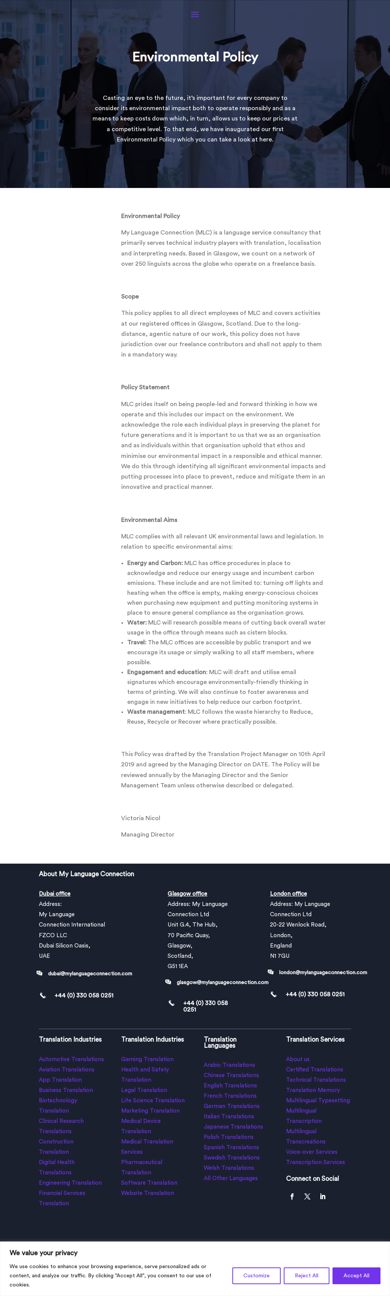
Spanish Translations (231, 1147)
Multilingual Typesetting (318, 1100)
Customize (256, 1275)
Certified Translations (314, 1070)
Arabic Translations (229, 1065)
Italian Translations (229, 1116)
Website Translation (147, 1193)
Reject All (306, 1275)
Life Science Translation (153, 1100)
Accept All (356, 1275)
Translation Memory (313, 1090)
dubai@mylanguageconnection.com (90, 973)
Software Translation (149, 1183)
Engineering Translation (70, 1183)
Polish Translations (229, 1137)
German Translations (232, 1106)
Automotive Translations (71, 1059)
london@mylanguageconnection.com (323, 972)
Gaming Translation (147, 1059)
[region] (195, 1268)
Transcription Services (315, 1162)
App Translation (60, 1080)
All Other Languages (231, 1178)
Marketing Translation (150, 1111)
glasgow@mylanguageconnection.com (223, 982)
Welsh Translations (229, 1168)
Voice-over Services (311, 1152)
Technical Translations (316, 1080)
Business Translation (66, 1090)
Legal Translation (144, 1090)
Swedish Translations (232, 1158)
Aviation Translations (66, 1070)
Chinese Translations (231, 1075)
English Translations (230, 1086)
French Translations (230, 1096)
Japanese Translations (233, 1127)
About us (298, 1059)
